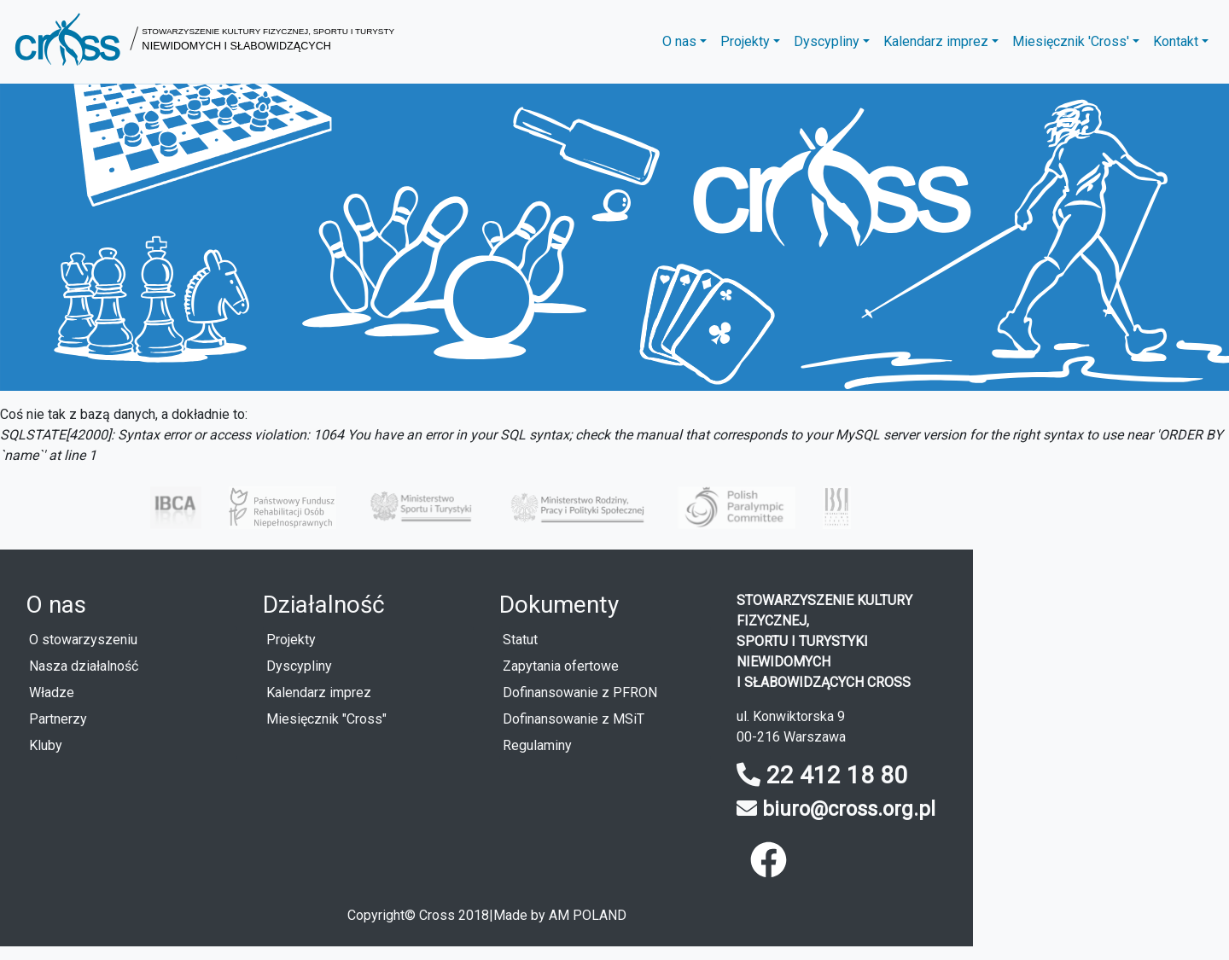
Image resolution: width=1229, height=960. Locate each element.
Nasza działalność (83, 666)
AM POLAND (587, 915)
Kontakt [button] (1175, 41)
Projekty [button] (745, 41)
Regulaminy (537, 745)
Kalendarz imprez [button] (935, 41)
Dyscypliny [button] (826, 41)
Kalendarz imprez (318, 692)
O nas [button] (679, 41)
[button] (204, 42)
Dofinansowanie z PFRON (580, 692)
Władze (51, 692)
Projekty (291, 639)
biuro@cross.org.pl (848, 809)
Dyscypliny (299, 666)
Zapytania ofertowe (561, 666)
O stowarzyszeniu (83, 639)
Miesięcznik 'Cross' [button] (1070, 41)
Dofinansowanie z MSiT (573, 719)
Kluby (45, 745)
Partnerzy (58, 719)
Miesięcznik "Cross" (326, 719)
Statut (520, 639)
